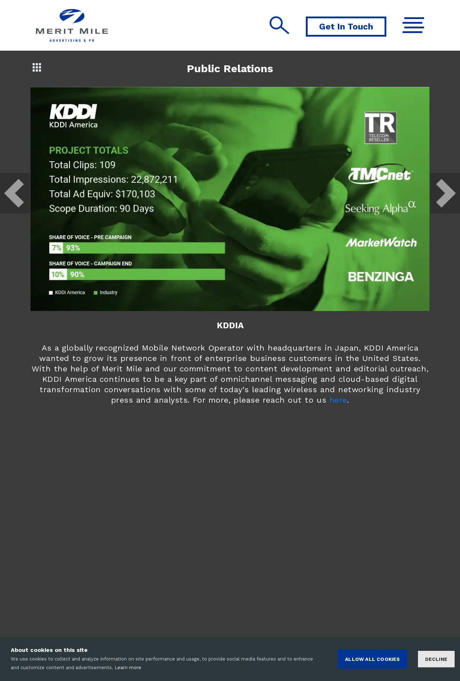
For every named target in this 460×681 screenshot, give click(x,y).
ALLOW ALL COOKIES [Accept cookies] (372, 659)
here (338, 399)
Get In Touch (346, 27)
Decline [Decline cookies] (436, 659)
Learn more (128, 667)
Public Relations (230, 68)
